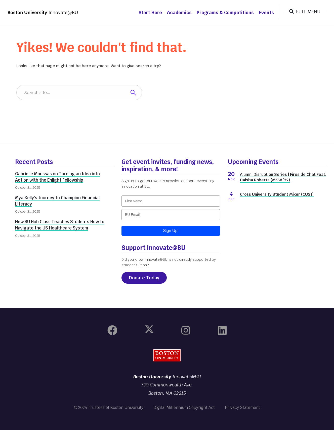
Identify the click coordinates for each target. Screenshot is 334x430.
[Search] (79, 92)
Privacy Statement (242, 407)
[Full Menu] (304, 11)
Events (266, 12)
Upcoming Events (253, 162)
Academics (179, 12)
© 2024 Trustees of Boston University (108, 407)
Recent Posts (34, 162)
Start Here (150, 12)
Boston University (167, 355)
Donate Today (144, 278)
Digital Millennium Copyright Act (184, 407)
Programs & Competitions (225, 12)
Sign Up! (170, 230)
